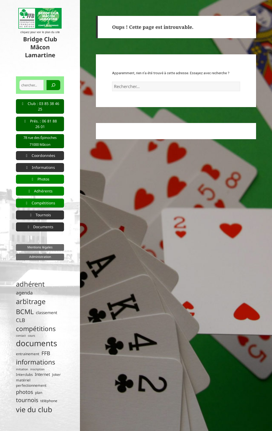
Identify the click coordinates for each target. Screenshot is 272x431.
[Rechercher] (53, 85)
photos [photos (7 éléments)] (24, 391)
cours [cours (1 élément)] (31, 335)
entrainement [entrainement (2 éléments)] (27, 353)
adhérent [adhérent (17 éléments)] (30, 283)
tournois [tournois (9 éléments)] (27, 400)
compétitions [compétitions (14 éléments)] (36, 328)
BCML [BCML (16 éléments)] (25, 311)
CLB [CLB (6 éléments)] (20, 320)
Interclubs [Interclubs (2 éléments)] (24, 374)
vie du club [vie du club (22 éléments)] (34, 409)
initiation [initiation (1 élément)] (22, 369)
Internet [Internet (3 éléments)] (42, 374)
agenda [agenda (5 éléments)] (24, 292)
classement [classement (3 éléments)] (46, 312)
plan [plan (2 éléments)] (38, 392)
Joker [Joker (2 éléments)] (56, 374)
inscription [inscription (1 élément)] (37, 369)
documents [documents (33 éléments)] (36, 343)
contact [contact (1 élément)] (21, 335)
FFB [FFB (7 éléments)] (45, 353)
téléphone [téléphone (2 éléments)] (48, 400)
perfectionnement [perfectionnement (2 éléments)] (31, 385)
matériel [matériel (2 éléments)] (23, 380)
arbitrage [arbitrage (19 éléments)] (31, 301)
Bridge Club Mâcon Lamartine (40, 47)
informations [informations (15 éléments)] (35, 362)
